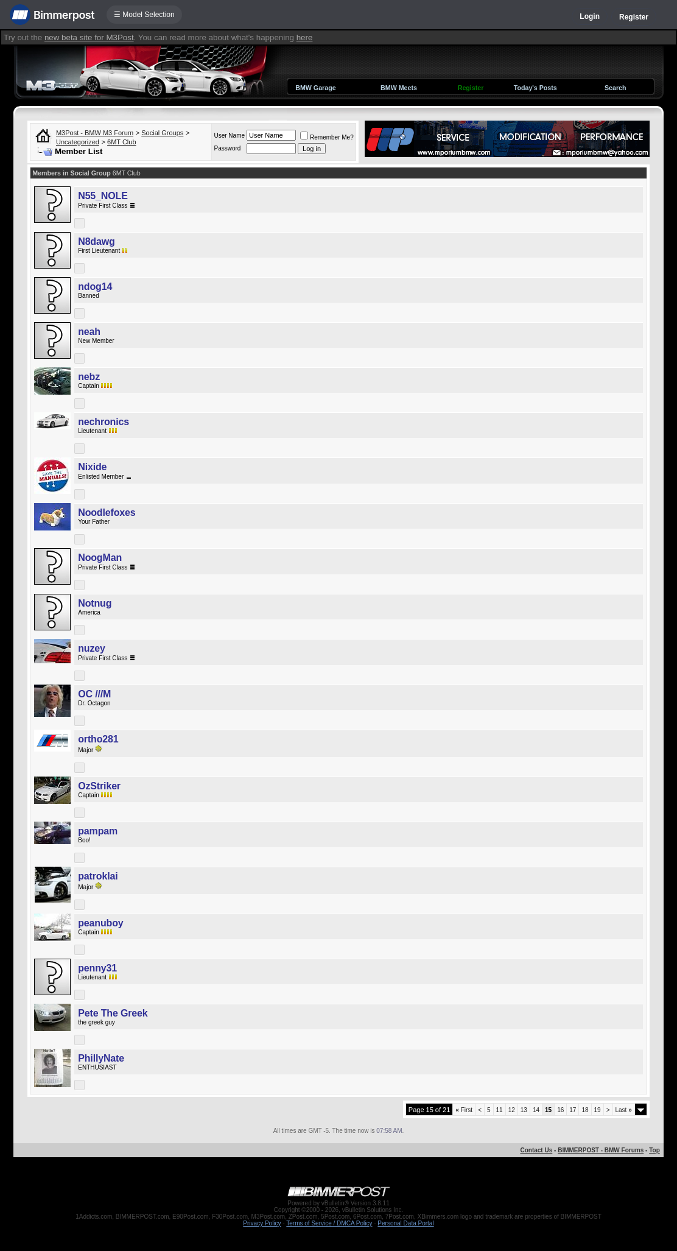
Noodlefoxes (106, 512)
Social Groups (162, 132)
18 (584, 1110)
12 (511, 1110)
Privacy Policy (262, 1223)
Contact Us (536, 1150)
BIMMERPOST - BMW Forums (601, 1150)
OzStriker (99, 786)
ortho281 (98, 739)
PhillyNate (101, 1058)
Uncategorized (77, 142)
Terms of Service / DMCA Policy (329, 1223)
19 (597, 1110)
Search (615, 87)
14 (536, 1110)
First (463, 1110)
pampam (98, 831)
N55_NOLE (102, 196)
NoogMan (100, 557)
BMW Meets (399, 87)
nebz (89, 377)
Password (227, 148)
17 (572, 1110)
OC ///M (94, 694)
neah (89, 331)
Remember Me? (327, 137)
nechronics (103, 422)
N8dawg (96, 241)
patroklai (98, 876)
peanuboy (100, 923)
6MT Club (121, 142)
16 (560, 1110)
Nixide (92, 467)
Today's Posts (535, 87)
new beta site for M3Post (89, 37)
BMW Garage (315, 87)
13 (524, 1110)
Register (633, 17)
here (304, 37)
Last (624, 1110)
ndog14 (95, 286)
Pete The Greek (112, 1013)
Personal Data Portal (405, 1223)
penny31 (97, 968)
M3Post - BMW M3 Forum (94, 132)
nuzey (91, 648)
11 (499, 1110)
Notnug (94, 603)
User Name (229, 135)
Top (654, 1150)
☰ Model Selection (144, 14)
